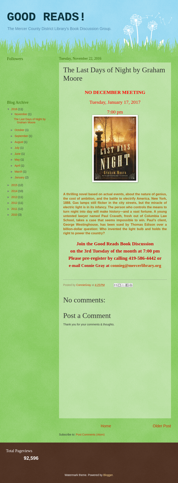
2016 (14, 109)
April (18, 165)
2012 (14, 202)
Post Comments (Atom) (90, 434)
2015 (14, 185)
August (19, 142)
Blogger (108, 475)
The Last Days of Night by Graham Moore (30, 121)
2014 (14, 191)
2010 (14, 214)
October (20, 130)
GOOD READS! (46, 17)
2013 (14, 197)
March (19, 171)
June (18, 153)
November (21, 114)
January (20, 177)
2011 (14, 208)
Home (106, 426)
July (17, 147)
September (22, 136)
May (18, 159)
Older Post (162, 426)
